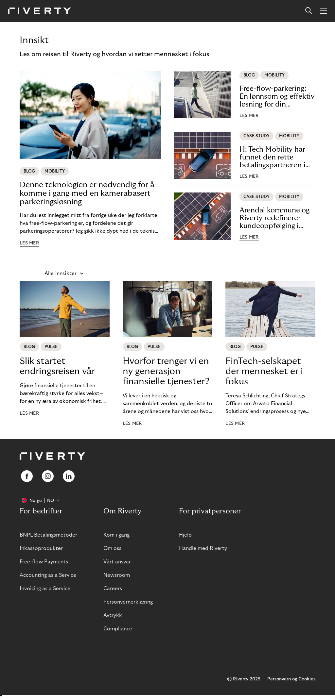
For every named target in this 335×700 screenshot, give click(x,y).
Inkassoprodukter (41, 548)
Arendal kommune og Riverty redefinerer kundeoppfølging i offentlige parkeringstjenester (274, 218)
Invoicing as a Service (45, 588)
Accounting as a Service (48, 575)
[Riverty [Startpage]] (39, 11)
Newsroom (116, 575)
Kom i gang (116, 535)
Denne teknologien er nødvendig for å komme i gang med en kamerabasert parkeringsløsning (87, 193)
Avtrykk (112, 615)
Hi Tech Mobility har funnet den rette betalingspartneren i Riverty (272, 157)
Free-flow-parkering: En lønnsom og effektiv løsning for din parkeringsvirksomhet (276, 96)
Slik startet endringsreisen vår (57, 366)
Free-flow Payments (44, 561)
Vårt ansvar (117, 561)
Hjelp (185, 535)
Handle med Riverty (203, 548)
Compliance (117, 628)
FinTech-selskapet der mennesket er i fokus (264, 371)
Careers (112, 588)
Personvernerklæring (128, 602)
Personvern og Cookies (291, 679)
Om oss (112, 548)
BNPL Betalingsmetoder (48, 535)
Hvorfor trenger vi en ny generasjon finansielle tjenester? (166, 371)
